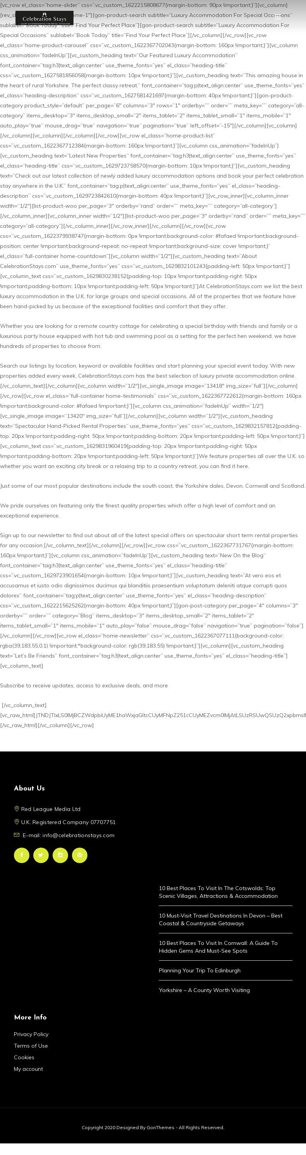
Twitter (41, 855)
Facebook (21, 855)
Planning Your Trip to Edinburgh (200, 970)
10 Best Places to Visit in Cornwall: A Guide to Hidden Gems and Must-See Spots (218, 947)
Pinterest (79, 855)
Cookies (24, 1057)
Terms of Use (31, 1045)
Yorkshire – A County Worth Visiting (204, 990)
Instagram (60, 855)
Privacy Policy (31, 1034)
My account (28, 1068)
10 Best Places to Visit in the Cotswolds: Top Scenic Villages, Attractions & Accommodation (218, 892)
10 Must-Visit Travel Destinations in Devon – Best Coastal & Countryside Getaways (220, 919)
